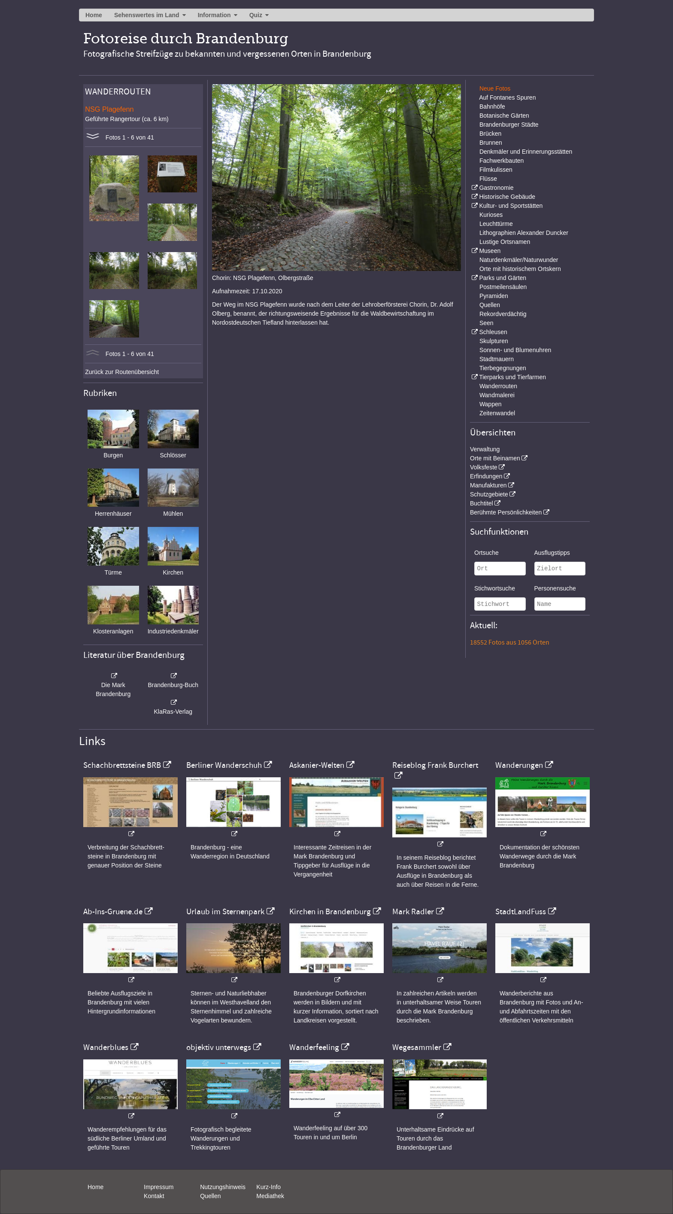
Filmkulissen (495, 169)
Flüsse (488, 178)
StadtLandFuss (520, 912)
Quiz (255, 15)
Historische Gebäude (507, 196)
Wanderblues (105, 1047)
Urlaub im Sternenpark (225, 912)
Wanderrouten (498, 386)
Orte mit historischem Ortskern (520, 268)
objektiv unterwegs (218, 1047)
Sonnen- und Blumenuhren (515, 350)
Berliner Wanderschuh (224, 765)
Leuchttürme (496, 223)
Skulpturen (493, 341)
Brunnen (490, 142)
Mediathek (270, 1196)
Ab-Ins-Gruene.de (112, 912)
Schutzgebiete (489, 494)
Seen (486, 322)
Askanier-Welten (316, 765)
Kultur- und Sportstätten (511, 205)
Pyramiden (493, 295)
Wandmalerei (497, 395)
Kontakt (154, 1196)
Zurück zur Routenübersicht (122, 371)
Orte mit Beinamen (495, 458)
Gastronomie (496, 187)
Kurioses (491, 214)
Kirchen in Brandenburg (330, 912)
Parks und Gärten (502, 277)
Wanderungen (519, 765)
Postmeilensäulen (503, 286)
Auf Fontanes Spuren (507, 97)
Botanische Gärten (504, 115)
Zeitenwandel (497, 413)
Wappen (490, 404)
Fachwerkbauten (501, 160)
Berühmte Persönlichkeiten (506, 512)
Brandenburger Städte (509, 124)
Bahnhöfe (492, 106)
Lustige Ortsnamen (504, 241)
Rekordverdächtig (503, 313)
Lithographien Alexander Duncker (523, 232)
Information (214, 15)
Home (93, 15)
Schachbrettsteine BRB (122, 765)
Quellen (489, 304)
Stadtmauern (496, 359)
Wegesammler (416, 1047)
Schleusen (493, 332)
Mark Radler (413, 912)
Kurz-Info (268, 1187)
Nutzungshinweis (223, 1187)
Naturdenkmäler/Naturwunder (518, 259)
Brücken (490, 133)
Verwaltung (485, 449)
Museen (489, 250)
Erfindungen (486, 476)
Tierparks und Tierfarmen (512, 377)
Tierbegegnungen (502, 368)
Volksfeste (483, 467)
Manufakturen (488, 485)
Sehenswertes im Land (146, 15)
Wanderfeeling (314, 1047)
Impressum (158, 1187)
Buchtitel (481, 503)
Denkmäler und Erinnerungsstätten (525, 151)
